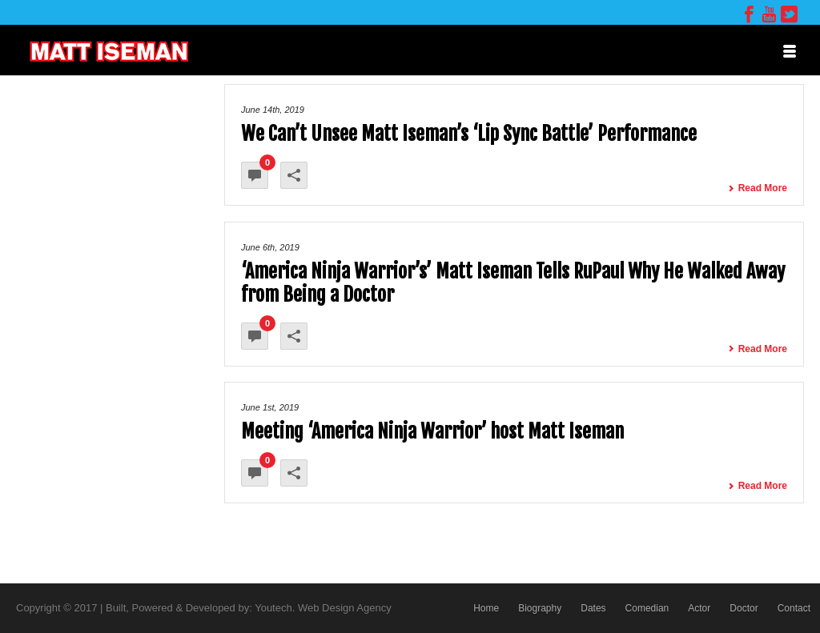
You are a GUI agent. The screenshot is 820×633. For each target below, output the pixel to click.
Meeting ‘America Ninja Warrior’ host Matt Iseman (432, 431)
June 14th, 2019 (272, 109)
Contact (794, 608)
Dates (593, 608)
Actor (699, 608)
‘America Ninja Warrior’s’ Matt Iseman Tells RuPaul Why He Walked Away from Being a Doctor (513, 282)
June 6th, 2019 (270, 247)
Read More (757, 188)
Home (486, 608)
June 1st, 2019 (270, 407)
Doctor (744, 608)
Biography (539, 608)
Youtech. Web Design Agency (323, 608)
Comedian (647, 608)
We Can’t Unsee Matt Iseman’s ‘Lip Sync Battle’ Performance (469, 134)
